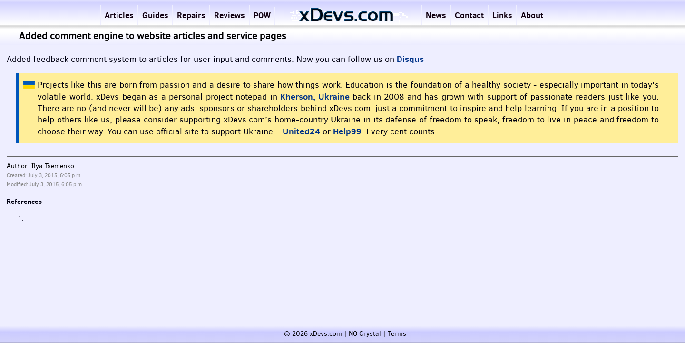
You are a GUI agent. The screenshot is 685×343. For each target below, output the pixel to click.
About (532, 15)
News (436, 15)
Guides (155, 15)
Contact (469, 15)
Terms (397, 333)
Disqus (410, 59)
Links (502, 15)
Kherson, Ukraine (315, 96)
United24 (301, 131)
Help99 (347, 131)
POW (262, 15)
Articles (119, 15)
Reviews (229, 15)
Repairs (191, 15)
